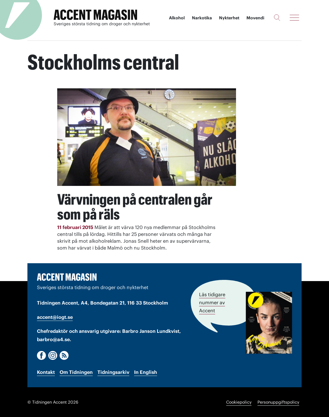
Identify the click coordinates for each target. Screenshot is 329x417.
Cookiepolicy (239, 402)
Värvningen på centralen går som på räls (134, 206)
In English (145, 372)
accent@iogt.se (55, 317)
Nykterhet (229, 18)
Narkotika (202, 18)
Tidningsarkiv (113, 372)
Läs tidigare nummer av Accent (212, 302)
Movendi (255, 18)
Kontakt (46, 372)
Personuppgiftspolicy (278, 402)
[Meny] (294, 17)
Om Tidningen (76, 372)
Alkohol (177, 18)
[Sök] (277, 17)
